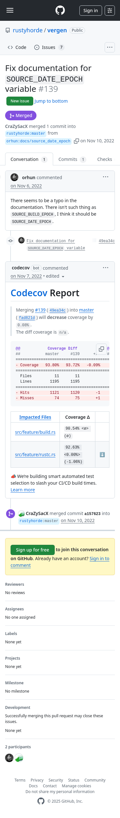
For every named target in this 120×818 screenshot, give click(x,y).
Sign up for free (32, 550)
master (86, 310)
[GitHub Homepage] (41, 801)
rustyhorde (28, 30)
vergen (57, 30)
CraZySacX (16, 126)
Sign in (91, 10)
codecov (21, 268)
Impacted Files (35, 417)
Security (56, 780)
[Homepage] (60, 10)
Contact (50, 786)
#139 (40, 310)
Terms (20, 780)
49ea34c (107, 241)
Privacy (37, 780)
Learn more (23, 490)
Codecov (29, 293)
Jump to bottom (51, 101)
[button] (76, 140)
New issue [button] (20, 101)
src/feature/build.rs (35, 432)
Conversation (29, 159)
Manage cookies (76, 786)
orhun (29, 177)
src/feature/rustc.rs (35, 454)
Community (95, 780)
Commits (72, 159)
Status (73, 780)
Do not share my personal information (60, 791)
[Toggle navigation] (10, 10)
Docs (33, 786)
